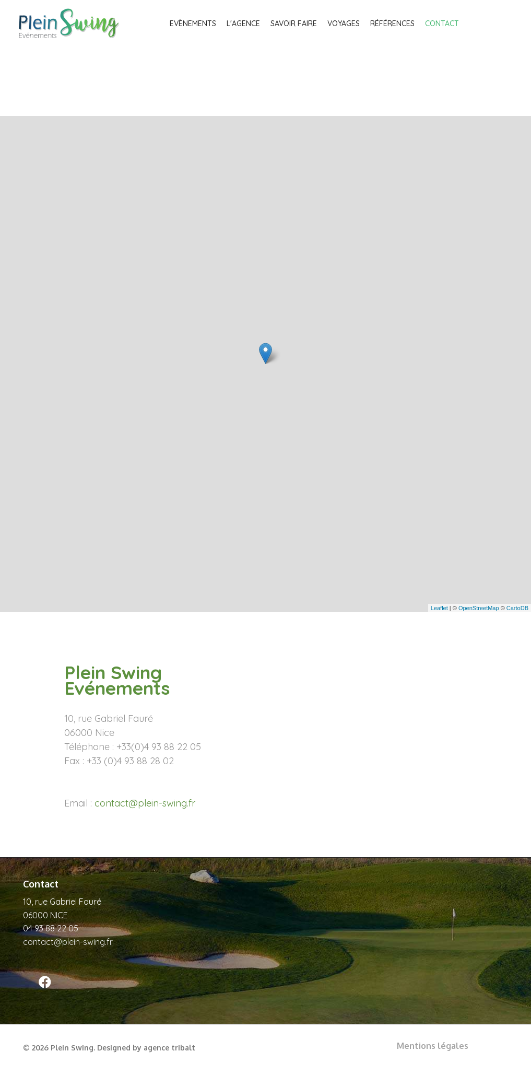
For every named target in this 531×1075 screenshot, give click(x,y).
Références (392, 23)
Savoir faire (293, 23)
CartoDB (517, 608)
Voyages (343, 23)
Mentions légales (432, 1046)
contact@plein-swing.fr (145, 803)
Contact (442, 23)
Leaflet (439, 608)
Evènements (193, 23)
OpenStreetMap (478, 608)
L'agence (243, 23)
